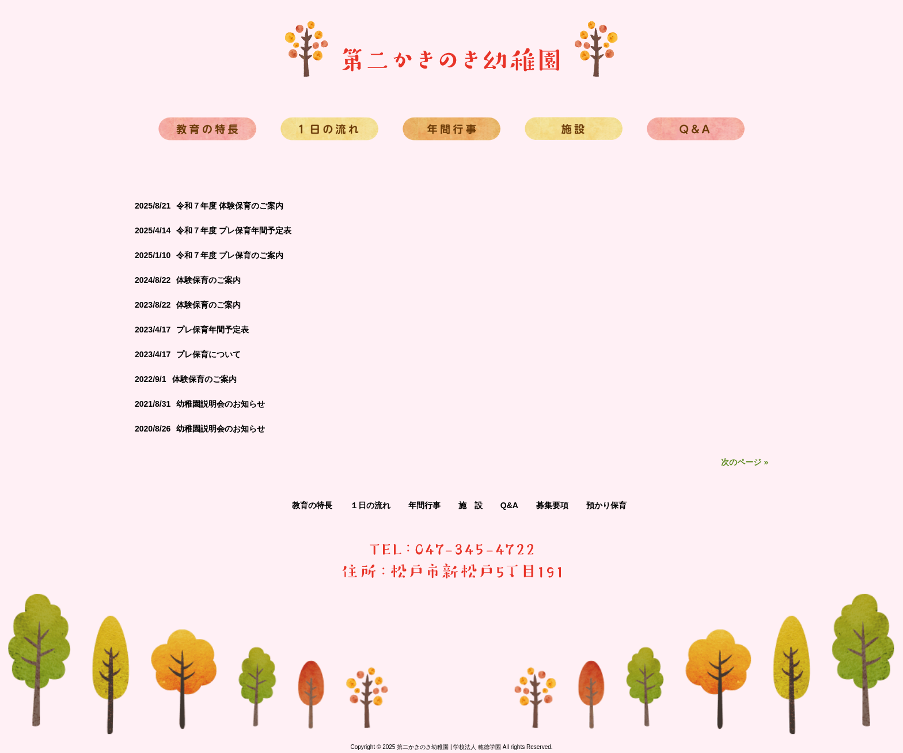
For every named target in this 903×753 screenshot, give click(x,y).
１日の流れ (370, 505)
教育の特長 (312, 505)
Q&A (509, 505)
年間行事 (424, 505)
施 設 (470, 505)
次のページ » (744, 462)
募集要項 (552, 505)
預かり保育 (606, 505)
